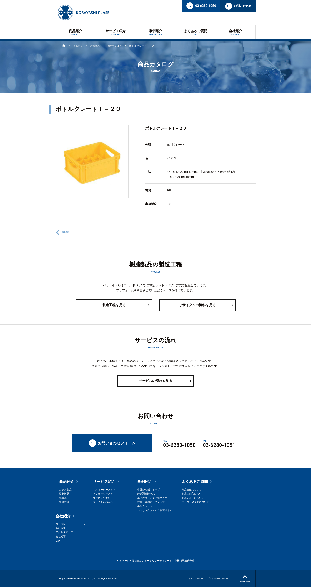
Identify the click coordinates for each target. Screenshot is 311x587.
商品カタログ (116, 46)
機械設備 (64, 502)
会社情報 (61, 528)
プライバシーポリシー (217, 578)
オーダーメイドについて (195, 502)
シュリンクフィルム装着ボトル (154, 510)
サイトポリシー (196, 578)
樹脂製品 (96, 46)
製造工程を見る (126, 305)
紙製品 (63, 497)
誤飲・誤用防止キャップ (151, 502)
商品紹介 (76, 32)
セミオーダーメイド (104, 493)
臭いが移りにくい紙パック (152, 497)
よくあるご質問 (196, 32)
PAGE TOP (245, 576)
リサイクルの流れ (103, 502)
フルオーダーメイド (104, 489)
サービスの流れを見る (165, 381)
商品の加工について (193, 497)
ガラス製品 (65, 489)
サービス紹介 (116, 32)
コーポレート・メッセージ (71, 524)
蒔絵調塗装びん (146, 493)
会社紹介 (235, 32)
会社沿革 (61, 536)
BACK (62, 232)
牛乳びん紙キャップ (148, 489)
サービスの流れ (101, 497)
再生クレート (144, 506)
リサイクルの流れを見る (206, 305)
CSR (58, 540)
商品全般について (192, 489)
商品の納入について (193, 493)
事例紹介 (156, 32)
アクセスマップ (64, 532)
